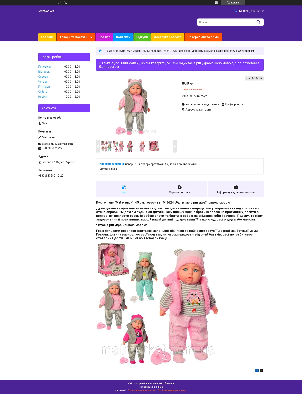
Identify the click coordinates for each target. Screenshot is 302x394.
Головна (47, 37)
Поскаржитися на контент (142, 390)
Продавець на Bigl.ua (151, 387)
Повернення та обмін (203, 37)
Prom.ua (169, 383)
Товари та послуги (73, 37)
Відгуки (142, 37)
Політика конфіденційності (172, 390)
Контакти (123, 37)
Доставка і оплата (167, 37)
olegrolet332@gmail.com (57, 143)
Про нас (104, 37)
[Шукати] (258, 22)
